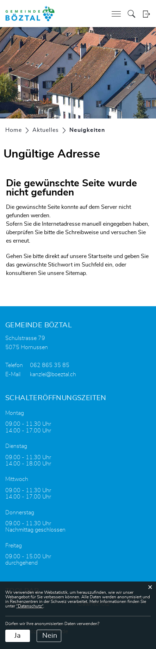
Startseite (100, 256)
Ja (17, 635)
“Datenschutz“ (29, 606)
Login (146, 13)
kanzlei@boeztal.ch (53, 374)
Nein (49, 635)
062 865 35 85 (49, 365)
